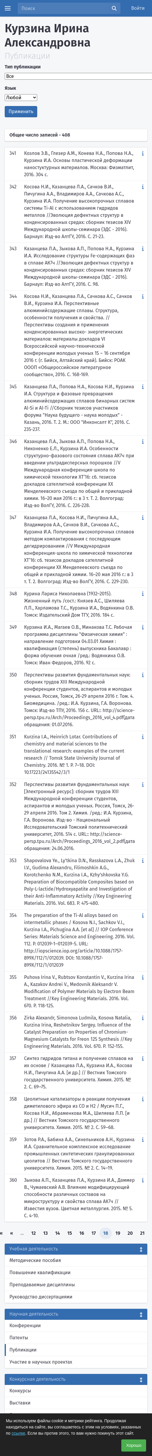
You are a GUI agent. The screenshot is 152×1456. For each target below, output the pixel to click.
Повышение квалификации (40, 1272)
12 (33, 1233)
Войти (138, 8)
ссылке (18, 1433)
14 (57, 1233)
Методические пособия (35, 1260)
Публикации (23, 1350)
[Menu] (7, 8)
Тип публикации (23, 67)
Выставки (19, 1403)
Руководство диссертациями (40, 1297)
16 (81, 1233)
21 (142, 1233)
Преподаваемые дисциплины (42, 1284)
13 (45, 1233)
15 (69, 1233)
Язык (10, 88)
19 (117, 1233)
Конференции (25, 1325)
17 (93, 1233)
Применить (21, 111)
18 (105, 1233)
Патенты (18, 1337)
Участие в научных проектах (40, 1362)
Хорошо (133, 1445)
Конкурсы (20, 1391)
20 (130, 1233)
